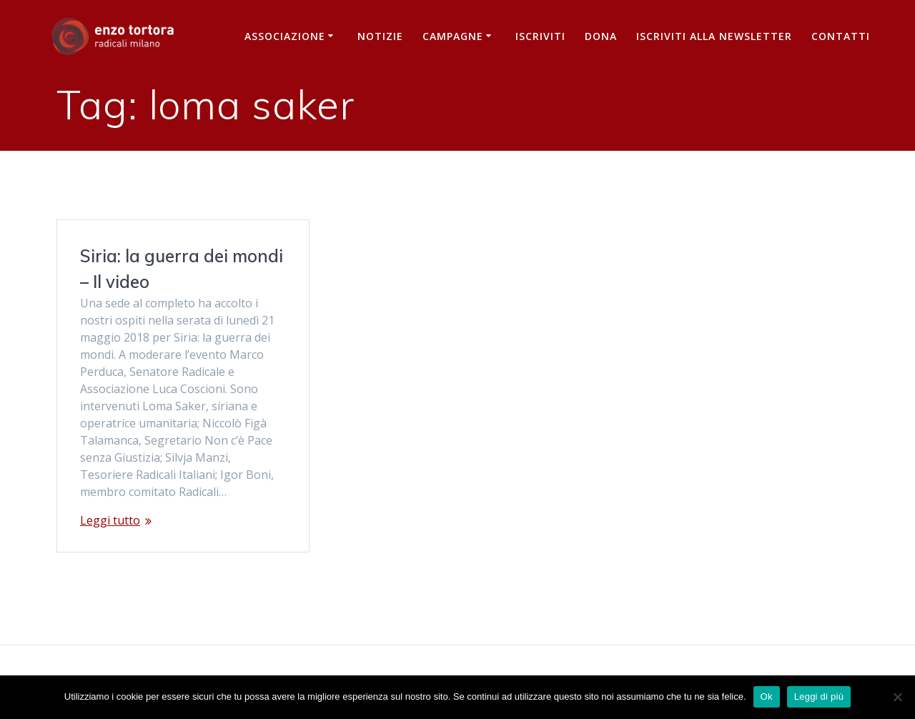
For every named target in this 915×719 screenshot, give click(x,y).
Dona (601, 36)
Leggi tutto (110, 520)
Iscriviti (540, 36)
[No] (897, 697)
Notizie (380, 36)
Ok (767, 696)
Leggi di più (819, 696)
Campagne (452, 36)
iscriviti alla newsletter (714, 36)
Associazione (284, 36)
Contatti (840, 36)
